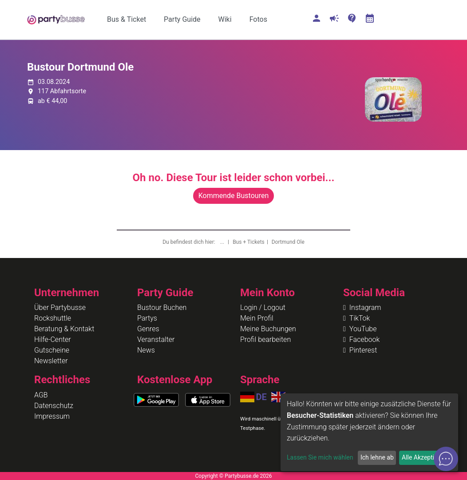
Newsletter (51, 361)
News (146, 350)
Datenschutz (53, 405)
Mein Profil (256, 318)
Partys (147, 318)
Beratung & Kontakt (64, 329)
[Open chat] (446, 459)
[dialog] (369, 432)
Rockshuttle (52, 318)
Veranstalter (155, 339)
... (223, 242)
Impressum (52, 416)
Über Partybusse (60, 307)
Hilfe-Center (52, 339)
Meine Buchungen (268, 329)
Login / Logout (262, 307)
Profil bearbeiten (265, 339)
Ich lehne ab (377, 457)
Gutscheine (51, 350)
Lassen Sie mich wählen (320, 457)
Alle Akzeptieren (424, 457)
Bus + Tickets (249, 242)
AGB (41, 395)
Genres (148, 329)
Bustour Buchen (161, 307)
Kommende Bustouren (233, 195)
